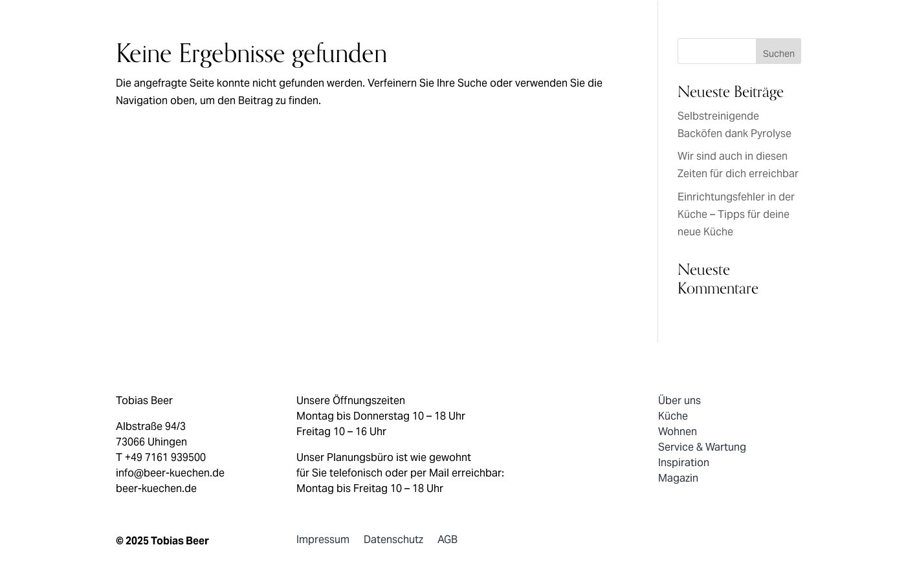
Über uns (679, 401)
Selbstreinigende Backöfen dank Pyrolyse (734, 125)
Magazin (678, 479)
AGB (447, 543)
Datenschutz (393, 543)
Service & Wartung (702, 448)
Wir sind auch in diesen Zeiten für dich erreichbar (738, 166)
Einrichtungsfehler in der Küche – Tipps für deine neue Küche (736, 215)
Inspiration (683, 464)
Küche (673, 417)
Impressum (322, 543)
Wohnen (677, 433)
